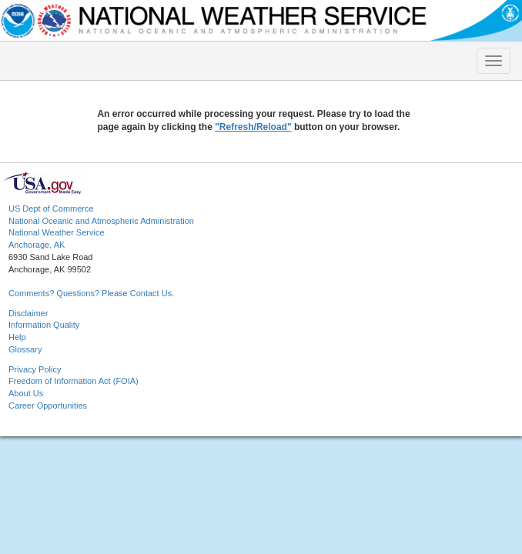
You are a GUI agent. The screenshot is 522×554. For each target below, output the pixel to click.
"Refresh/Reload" (253, 127)
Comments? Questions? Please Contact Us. (91, 293)
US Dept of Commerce (51, 208)
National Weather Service (56, 232)
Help (17, 337)
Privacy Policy (34, 369)
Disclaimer (28, 313)
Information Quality (43, 324)
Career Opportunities (47, 405)
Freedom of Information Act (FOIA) (73, 380)
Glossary (25, 349)
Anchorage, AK (36, 244)
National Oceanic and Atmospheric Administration (101, 220)
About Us (25, 393)
